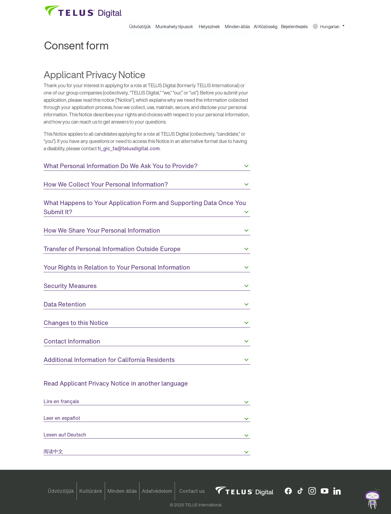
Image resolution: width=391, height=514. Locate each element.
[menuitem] (140, 27)
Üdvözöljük (140, 26)
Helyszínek (209, 26)
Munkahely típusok (174, 26)
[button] (328, 27)
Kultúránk (90, 491)
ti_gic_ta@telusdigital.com (129, 148)
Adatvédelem (157, 491)
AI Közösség (266, 26)
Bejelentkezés (294, 26)
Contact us (192, 491)
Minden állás (237, 26)
